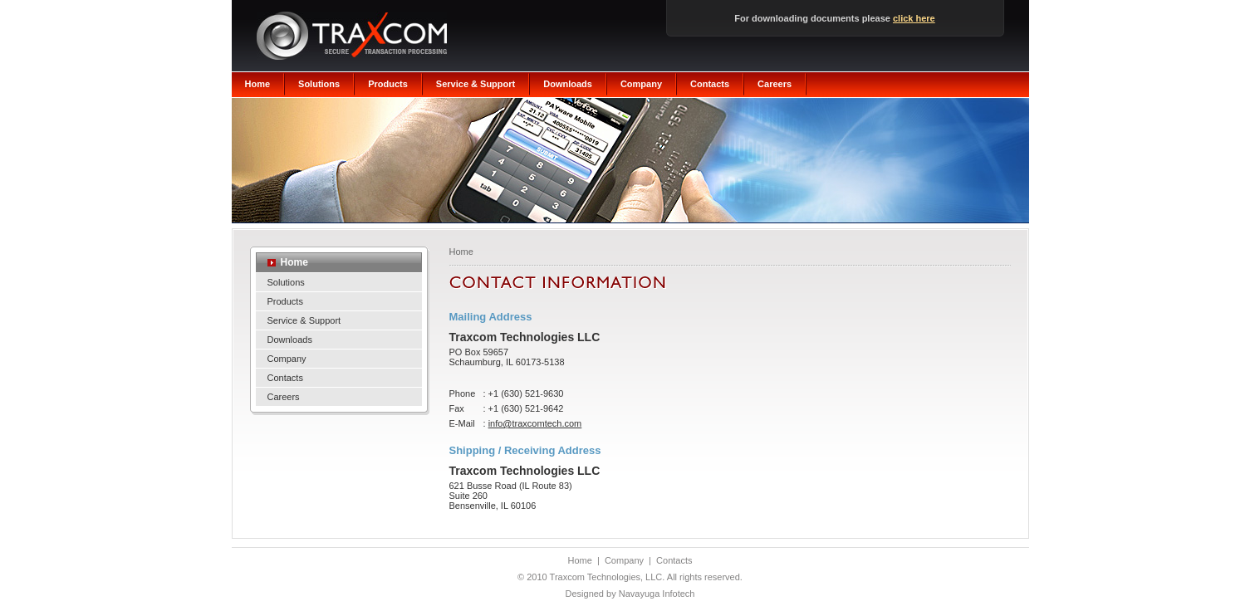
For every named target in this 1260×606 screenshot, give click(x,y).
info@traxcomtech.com (535, 423)
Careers (774, 84)
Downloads (567, 84)
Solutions (319, 84)
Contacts (709, 84)
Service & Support (475, 84)
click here (914, 18)
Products (388, 84)
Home (258, 84)
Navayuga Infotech (657, 594)
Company (641, 84)
